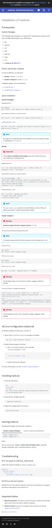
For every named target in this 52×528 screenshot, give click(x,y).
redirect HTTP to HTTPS (12, 508)
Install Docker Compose (12, 90)
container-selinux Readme (29, 367)
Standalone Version (27, 5)
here (26, 487)
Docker (45, 240)
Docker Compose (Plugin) (11, 431)
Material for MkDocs (13, 520)
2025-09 (16, 63)
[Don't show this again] (49, 3)
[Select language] (44, 10)
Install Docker (9, 87)
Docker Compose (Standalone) (34, 431)
